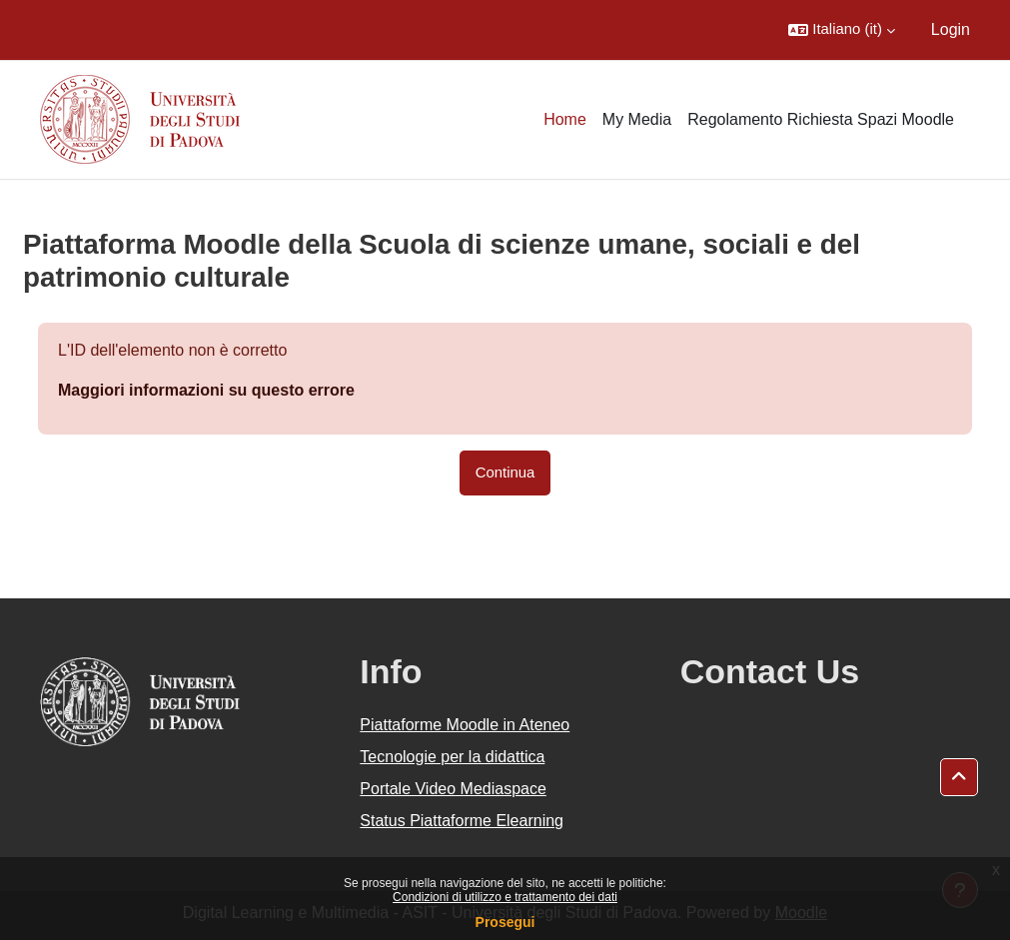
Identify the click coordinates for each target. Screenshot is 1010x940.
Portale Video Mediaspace (453, 788)
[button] (841, 30)
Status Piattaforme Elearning (461, 820)
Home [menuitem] (564, 119)
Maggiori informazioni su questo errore (206, 390)
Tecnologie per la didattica (452, 756)
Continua (505, 472)
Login (950, 29)
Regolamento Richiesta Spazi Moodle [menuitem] (820, 119)
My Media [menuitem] (636, 119)
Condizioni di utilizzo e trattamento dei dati (505, 897)
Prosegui (505, 922)
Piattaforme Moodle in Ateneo (464, 724)
